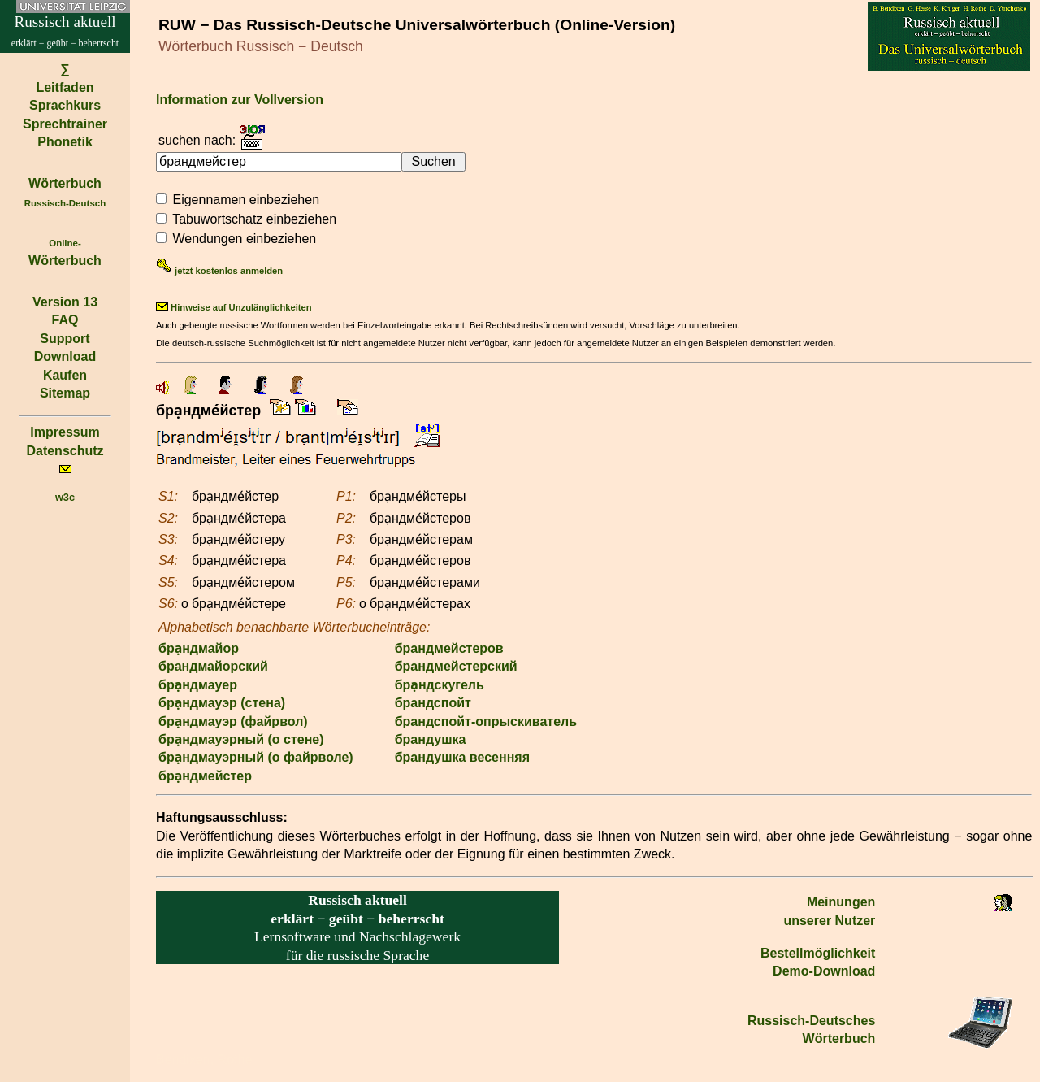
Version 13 (65, 302)
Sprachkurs (65, 105)
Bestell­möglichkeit (817, 953)
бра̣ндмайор (198, 648)
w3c (65, 497)
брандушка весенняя (462, 757)
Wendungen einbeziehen (244, 239)
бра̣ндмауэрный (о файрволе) (255, 757)
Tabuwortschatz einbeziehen (254, 219)
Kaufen (65, 375)
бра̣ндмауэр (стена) (221, 703)
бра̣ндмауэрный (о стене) (241, 739)
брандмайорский (213, 666)
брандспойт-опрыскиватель (486, 721)
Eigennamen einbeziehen (245, 199)
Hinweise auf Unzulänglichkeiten (234, 307)
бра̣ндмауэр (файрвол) (233, 721)
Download (65, 356)
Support (64, 338)
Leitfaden (64, 87)
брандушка (430, 739)
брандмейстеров (449, 648)
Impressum (64, 432)
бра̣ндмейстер (205, 776)
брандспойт (433, 703)
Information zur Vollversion (239, 99)
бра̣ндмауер (197, 685)
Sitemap (65, 393)
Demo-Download (824, 971)
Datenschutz (64, 451)
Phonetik (65, 142)
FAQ (65, 320)
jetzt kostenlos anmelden (219, 271)
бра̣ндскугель (439, 685)
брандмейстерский (456, 666)
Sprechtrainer (65, 124)
